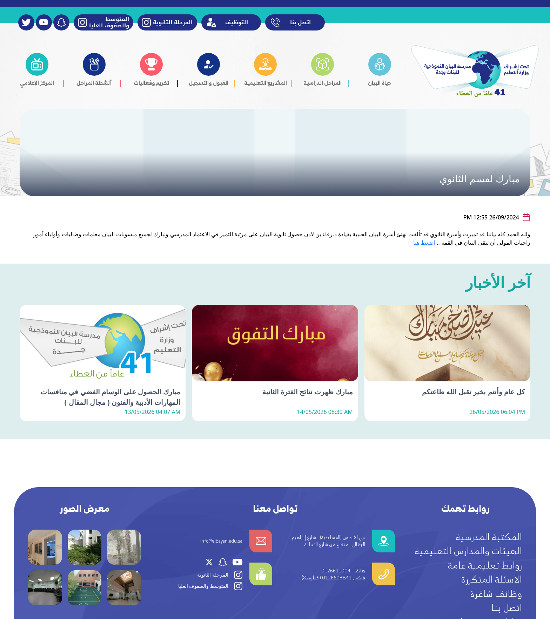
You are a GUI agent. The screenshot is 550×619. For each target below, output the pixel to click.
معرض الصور (84, 508)
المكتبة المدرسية (489, 536)
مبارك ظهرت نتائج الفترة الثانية (307, 422)
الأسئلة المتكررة (491, 579)
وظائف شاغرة (496, 593)
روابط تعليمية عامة (485, 565)
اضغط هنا (424, 242)
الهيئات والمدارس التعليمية (468, 550)
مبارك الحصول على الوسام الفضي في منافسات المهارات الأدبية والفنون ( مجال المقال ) (110, 427)
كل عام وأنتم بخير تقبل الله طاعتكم (473, 422)
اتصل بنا (506, 607)
